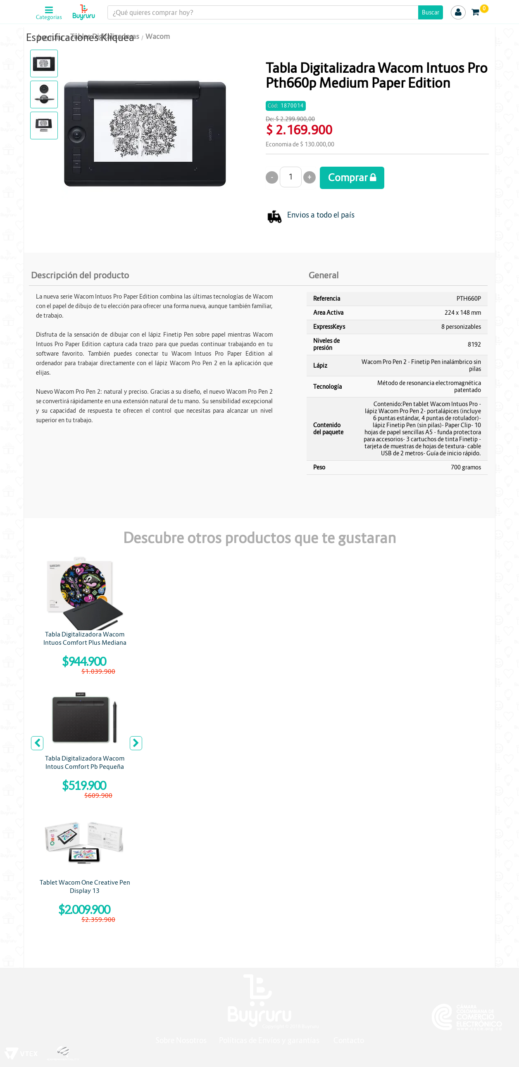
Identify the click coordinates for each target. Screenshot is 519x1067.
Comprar (352, 177)
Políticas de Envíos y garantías (270, 1040)
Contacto (348, 1040)
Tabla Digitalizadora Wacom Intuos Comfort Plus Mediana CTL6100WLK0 (84, 642)
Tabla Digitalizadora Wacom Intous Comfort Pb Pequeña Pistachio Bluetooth (84, 766)
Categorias (49, 17)
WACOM (282, 49)
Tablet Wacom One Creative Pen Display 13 (85, 886)
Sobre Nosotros (181, 1040)
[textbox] (275, 12)
